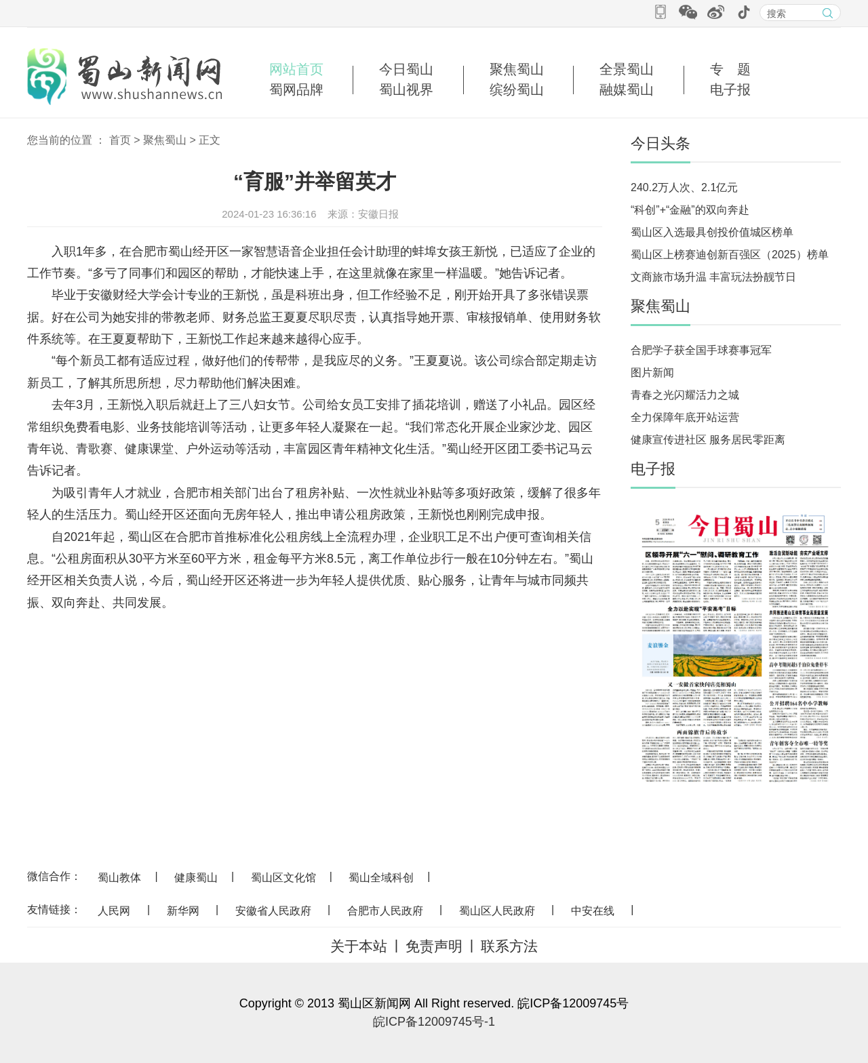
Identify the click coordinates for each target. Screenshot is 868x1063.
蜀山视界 (406, 89)
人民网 (114, 911)
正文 (209, 140)
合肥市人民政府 (385, 911)
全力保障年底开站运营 (685, 417)
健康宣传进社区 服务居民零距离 (708, 439)
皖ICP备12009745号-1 (434, 1021)
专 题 (730, 69)
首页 (120, 140)
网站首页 (296, 69)
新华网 (183, 911)
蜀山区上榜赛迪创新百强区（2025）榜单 (730, 254)
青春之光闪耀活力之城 (685, 395)
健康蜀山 (196, 877)
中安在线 (592, 911)
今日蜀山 (406, 69)
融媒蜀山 (626, 89)
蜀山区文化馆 (283, 877)
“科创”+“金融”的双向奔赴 (690, 210)
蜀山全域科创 (381, 877)
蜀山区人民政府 (497, 911)
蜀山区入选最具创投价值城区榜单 (712, 232)
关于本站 (358, 946)
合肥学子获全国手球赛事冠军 (701, 350)
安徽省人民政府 (273, 911)
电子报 (730, 89)
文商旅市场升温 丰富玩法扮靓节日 (713, 277)
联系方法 (509, 946)
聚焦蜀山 (517, 69)
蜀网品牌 (296, 89)
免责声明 (434, 946)
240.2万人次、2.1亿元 (684, 187)
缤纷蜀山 (517, 89)
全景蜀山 (626, 69)
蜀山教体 (119, 877)
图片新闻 (652, 372)
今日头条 (660, 143)
